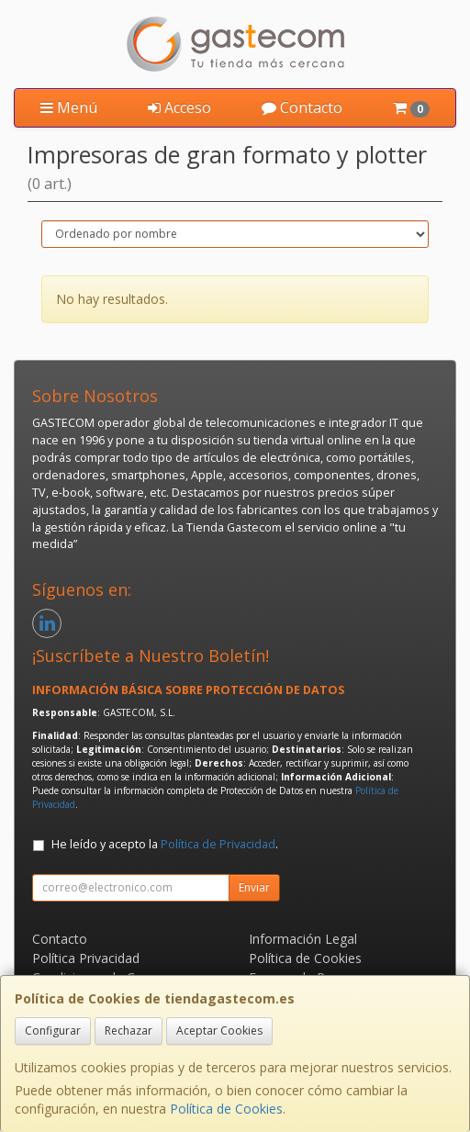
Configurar (53, 1030)
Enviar (254, 887)
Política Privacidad (86, 958)
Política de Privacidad (218, 844)
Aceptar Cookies (219, 1030)
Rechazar (128, 1030)
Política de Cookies (226, 1108)
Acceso (179, 107)
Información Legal (303, 938)
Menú (68, 107)
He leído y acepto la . (164, 844)
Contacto (302, 107)
